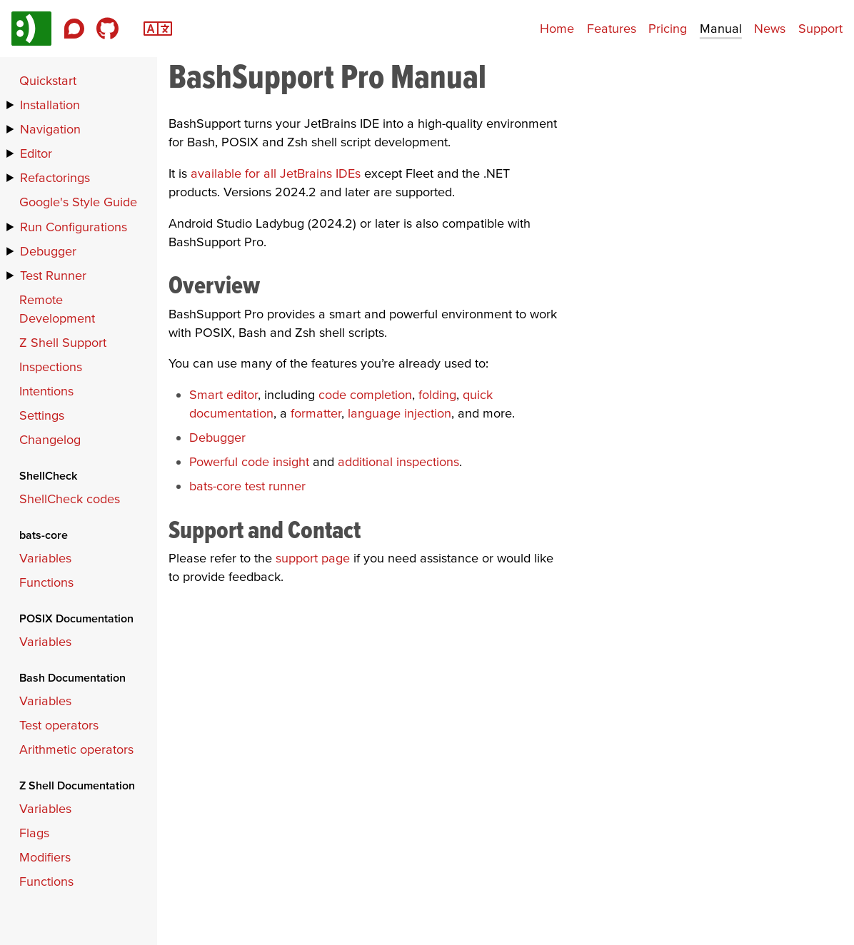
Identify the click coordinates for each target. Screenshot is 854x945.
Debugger (217, 437)
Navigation (50, 128)
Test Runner (53, 275)
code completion (365, 394)
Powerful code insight (249, 461)
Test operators (59, 724)
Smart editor (223, 394)
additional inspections (398, 461)
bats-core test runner (247, 485)
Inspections (50, 366)
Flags (34, 832)
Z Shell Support (62, 342)
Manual (721, 28)
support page (313, 557)
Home (557, 28)
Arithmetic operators (76, 749)
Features (611, 28)
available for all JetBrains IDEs (276, 173)
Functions (46, 582)
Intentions (46, 390)
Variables (45, 557)
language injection (399, 412)
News (769, 28)
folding (437, 394)
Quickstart (47, 80)
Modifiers (45, 856)
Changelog (50, 439)
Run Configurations (73, 226)
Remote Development (57, 308)
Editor (36, 153)
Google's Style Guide (78, 201)
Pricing (667, 28)
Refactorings (55, 177)
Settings (41, 415)
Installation (50, 104)
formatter (316, 412)
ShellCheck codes (69, 498)
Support (820, 28)
